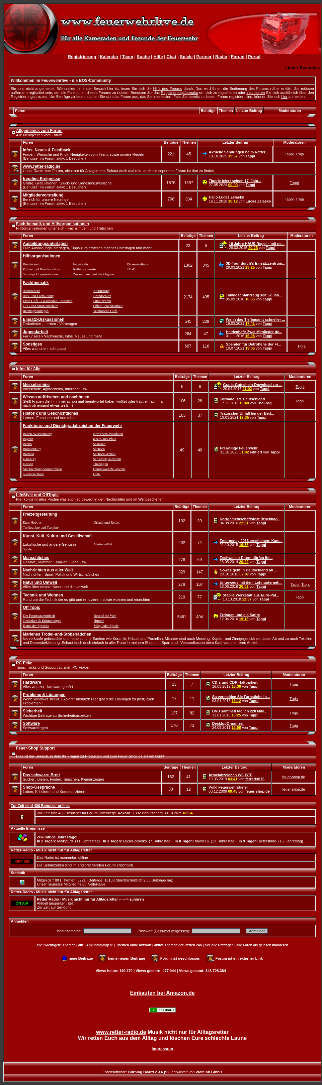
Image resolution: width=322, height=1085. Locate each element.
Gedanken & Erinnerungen (42, 621)
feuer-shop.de (293, 777)
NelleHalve (96, 884)
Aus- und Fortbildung (38, 296)
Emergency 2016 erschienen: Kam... (251, 541)
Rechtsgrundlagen (36, 311)
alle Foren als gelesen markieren (262, 945)
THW (131, 269)
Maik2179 (65, 841)
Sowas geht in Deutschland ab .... (249, 570)
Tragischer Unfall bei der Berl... (247, 413)
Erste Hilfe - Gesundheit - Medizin (47, 301)
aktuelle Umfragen (219, 945)
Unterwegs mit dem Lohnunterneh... (251, 582)
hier (284, 97)
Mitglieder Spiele (106, 626)
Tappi (250, 156)
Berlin (27, 444)
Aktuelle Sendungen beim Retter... (238, 152)
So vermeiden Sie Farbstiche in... (241, 697)
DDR (97, 474)
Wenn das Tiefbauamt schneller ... (255, 319)
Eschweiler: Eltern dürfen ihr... (246, 558)
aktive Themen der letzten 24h (178, 945)
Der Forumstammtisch (39, 616)
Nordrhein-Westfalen (108, 434)
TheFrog (264, 403)
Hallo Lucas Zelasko (226, 197)
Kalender (109, 56)
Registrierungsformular (179, 93)
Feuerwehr (80, 264)
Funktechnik (102, 301)
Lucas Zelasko (258, 201)
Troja (300, 154)
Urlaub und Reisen (107, 522)
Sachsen (99, 449)
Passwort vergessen (171, 931)
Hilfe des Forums (167, 89)
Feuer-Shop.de (130, 756)
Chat (171, 56)
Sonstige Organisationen (40, 274)
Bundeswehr (32, 264)
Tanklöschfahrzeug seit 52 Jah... (254, 295)
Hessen (28, 464)
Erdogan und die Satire (240, 615)
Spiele (186, 56)
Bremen (28, 454)
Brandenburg (32, 449)
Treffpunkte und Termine (41, 527)
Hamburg (29, 459)
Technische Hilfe (105, 311)
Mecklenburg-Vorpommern (42, 469)
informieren (255, 93)
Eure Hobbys (32, 522)
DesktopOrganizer (228, 723)
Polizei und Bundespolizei (41, 269)
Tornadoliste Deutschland (242, 399)
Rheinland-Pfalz (104, 439)
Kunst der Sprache (36, 626)
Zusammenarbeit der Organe (93, 274)
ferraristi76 (254, 779)
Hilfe (158, 56)
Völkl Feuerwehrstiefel (228, 787)
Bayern (28, 439)
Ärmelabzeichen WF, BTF (230, 775)
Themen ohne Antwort (133, 945)
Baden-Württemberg (37, 434)
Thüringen (100, 464)
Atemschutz (31, 291)
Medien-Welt (103, 544)
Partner (204, 56)
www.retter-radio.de (121, 1032)
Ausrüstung (101, 291)
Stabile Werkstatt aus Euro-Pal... (251, 595)
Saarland (99, 444)
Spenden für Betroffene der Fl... (253, 344)
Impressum (162, 1049)
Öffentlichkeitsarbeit (108, 306)
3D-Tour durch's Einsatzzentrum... (255, 263)
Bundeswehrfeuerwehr (109, 469)
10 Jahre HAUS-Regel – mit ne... (257, 244)
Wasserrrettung (137, 264)
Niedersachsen (33, 474)
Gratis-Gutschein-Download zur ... (252, 385)
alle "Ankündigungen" (95, 945)
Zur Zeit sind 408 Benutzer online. (40, 806)
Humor (99, 621)
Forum (237, 56)
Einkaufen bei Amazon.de (162, 993)
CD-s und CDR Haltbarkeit (235, 682)
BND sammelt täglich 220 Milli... (239, 711)
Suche (143, 56)
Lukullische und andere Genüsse (49, 544)
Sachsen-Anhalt (104, 454)
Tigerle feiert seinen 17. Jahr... (235, 181)
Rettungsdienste (84, 269)
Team (127, 56)
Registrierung (82, 56)
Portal (254, 56)
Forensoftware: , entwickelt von (162, 1072)
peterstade (267, 841)
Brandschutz (102, 296)
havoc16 (202, 841)
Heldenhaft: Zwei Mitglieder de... (254, 332)
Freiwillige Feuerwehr (238, 448)
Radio (221, 56)
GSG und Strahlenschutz (40, 306)
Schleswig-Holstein (107, 459)
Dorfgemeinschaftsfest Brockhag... (250, 519)
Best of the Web (105, 616)
